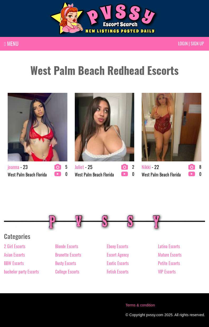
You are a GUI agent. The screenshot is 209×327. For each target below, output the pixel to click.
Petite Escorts (169, 263)
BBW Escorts (14, 263)
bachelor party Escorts (21, 271)
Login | (184, 43)
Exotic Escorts (118, 263)
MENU (11, 43)
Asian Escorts (14, 255)
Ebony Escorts (117, 246)
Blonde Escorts (66, 246)
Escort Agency (118, 255)
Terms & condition (140, 305)
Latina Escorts (169, 246)
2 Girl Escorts (14, 246)
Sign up (197, 43)
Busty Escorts (65, 263)
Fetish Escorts (117, 271)
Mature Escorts (170, 255)
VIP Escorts (167, 271)
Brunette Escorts (68, 255)
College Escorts (67, 271)
